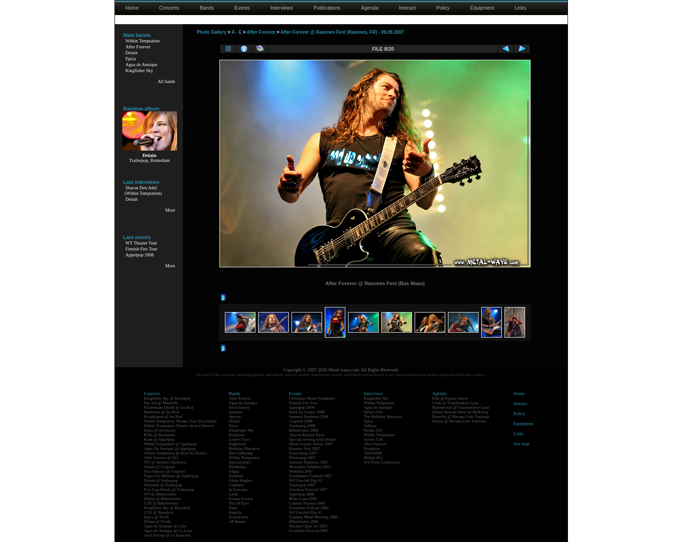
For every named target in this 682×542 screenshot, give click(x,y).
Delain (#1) (373, 457)
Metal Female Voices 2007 (311, 444)
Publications (326, 7)
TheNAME (373, 453)
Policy (442, 7)
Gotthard (236, 485)
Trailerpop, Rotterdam (149, 160)
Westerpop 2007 (302, 457)
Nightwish (237, 444)
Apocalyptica (240, 462)
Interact (407, 7)
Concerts (169, 7)
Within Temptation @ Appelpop (170, 444)
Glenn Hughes (241, 480)
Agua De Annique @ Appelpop (170, 448)
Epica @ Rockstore (160, 430)
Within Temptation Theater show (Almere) (179, 425)
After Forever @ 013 (161, 457)
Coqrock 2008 (300, 421)
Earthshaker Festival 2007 (310, 476)
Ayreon (235, 416)
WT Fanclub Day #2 (306, 480)
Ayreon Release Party (307, 435)
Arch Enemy (239, 407)
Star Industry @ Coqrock (165, 471)
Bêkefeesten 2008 (303, 430)
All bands (166, 81)
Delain (131, 52)
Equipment (482, 7)
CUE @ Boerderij (159, 512)
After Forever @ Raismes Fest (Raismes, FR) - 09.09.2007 (342, 32)
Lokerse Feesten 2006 (307, 503)
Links (520, 7)
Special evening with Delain (312, 439)
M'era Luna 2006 (303, 498)
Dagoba (235, 512)
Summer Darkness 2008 (309, 416)
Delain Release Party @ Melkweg (460, 412)
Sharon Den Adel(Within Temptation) (143, 190)
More (170, 210)
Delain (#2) (373, 430)
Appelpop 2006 (302, 494)
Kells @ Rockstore (159, 435)
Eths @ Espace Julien (450, 398)
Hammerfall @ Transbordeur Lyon (460, 407)
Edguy (234, 471)
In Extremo (238, 489)
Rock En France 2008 (307, 412)
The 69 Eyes (239, 503)
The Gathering (241, 453)
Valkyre (370, 425)
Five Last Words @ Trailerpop (169, 489)
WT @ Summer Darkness (165, 462)
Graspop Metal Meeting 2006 (313, 517)
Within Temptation (142, 40)
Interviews (282, 7)
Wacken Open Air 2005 (308, 526)
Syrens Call (373, 439)
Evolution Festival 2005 (309, 530)
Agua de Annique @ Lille (165, 526)
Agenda (370, 7)
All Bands (237, 521)
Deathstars (237, 466)
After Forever (138, 46)
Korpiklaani (239, 517)
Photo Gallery (211, 32)
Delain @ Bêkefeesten (162, 498)
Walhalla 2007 (301, 471)
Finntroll (236, 476)
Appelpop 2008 (139, 254)
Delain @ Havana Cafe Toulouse (459, 421)
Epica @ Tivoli (156, 517)
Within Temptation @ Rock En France (175, 453)
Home (132, 7)
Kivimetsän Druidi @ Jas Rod (168, 407)
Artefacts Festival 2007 (308, 489)
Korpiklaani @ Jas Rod (163, 416)
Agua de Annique (141, 64)
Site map (522, 443)
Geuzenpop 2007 (303, 453)
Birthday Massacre (244, 448)
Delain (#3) (373, 412)
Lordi (233, 494)
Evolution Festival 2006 (309, 508)
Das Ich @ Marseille (161, 403)
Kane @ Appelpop (159, 439)
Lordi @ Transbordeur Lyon (455, 403)
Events (242, 7)
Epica (130, 58)
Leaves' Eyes (239, 439)
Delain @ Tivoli (157, 521)
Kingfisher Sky (139, 70)
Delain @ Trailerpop (161, 480)
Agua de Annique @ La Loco (168, 530)
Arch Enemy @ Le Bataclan (167, 535)
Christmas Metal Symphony (312, 398)
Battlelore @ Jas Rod (161, 412)
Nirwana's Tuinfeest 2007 (310, 466)
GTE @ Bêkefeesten (161, 503)
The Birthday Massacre (383, 416)
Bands (207, 7)
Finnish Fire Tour (141, 248)
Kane (233, 508)
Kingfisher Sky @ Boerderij (167, 398)
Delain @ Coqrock (159, 466)
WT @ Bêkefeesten (160, 494)
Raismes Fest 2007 (304, 448)
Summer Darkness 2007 (309, 462)
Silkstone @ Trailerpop (163, 485)
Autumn (236, 412)
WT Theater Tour (141, 242)
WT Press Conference (382, 462)
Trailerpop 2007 (302, 485)
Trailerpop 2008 (302, 425)
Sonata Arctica (241, 498)
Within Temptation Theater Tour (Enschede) (180, 421)
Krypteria (237, 435)
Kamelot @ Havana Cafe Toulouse (460, 416)
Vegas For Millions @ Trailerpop (171, 476)
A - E (236, 32)
